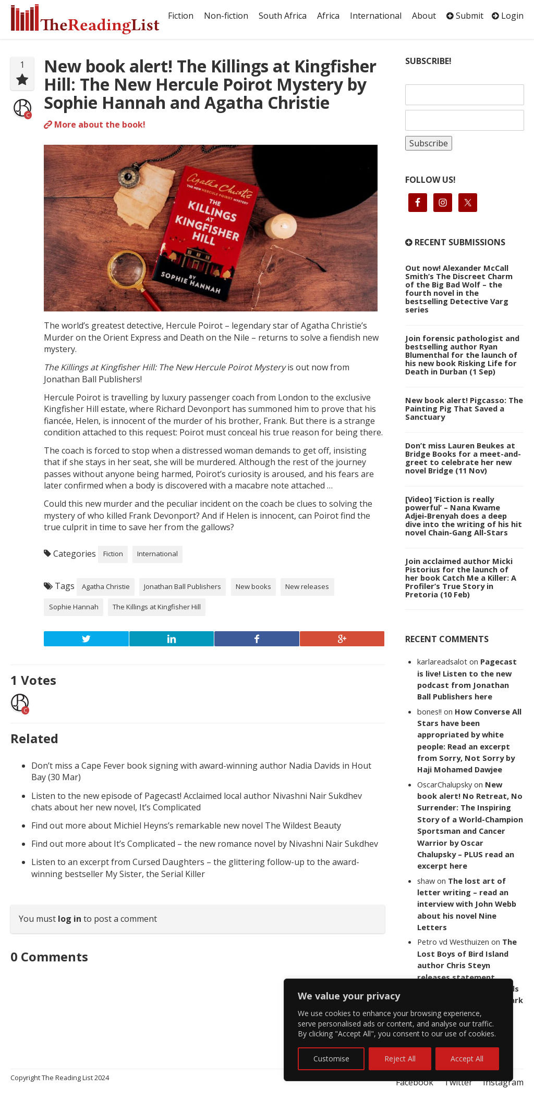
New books (253, 586)
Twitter (458, 1082)
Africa (328, 15)
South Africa (283, 15)
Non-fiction (226, 15)
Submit (464, 15)
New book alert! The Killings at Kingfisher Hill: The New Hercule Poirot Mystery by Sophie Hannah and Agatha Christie (210, 84)
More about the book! (94, 124)
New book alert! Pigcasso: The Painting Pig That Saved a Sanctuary (464, 408)
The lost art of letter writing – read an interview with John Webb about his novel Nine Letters (466, 904)
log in (69, 918)
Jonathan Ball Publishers (182, 586)
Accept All (467, 1058)
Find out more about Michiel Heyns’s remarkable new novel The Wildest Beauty (186, 825)
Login (508, 15)
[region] (398, 1030)
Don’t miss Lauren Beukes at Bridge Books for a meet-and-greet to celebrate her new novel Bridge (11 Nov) (463, 457)
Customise (331, 1058)
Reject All (400, 1058)
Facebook (414, 1082)
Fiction (180, 15)
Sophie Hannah (74, 606)
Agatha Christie (106, 586)
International (376, 15)
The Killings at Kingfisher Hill (157, 606)
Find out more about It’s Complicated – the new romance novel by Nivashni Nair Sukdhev (204, 843)
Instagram (503, 1082)
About (424, 15)
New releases (307, 586)
